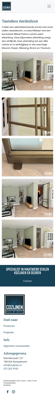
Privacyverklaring (9, 383)
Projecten (9, 332)
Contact (27, 281)
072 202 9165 (11, 368)
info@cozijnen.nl (13, 365)
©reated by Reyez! (10, 381)
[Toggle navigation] (49, 6)
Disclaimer (7, 385)
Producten (9, 326)
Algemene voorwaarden (17, 346)
